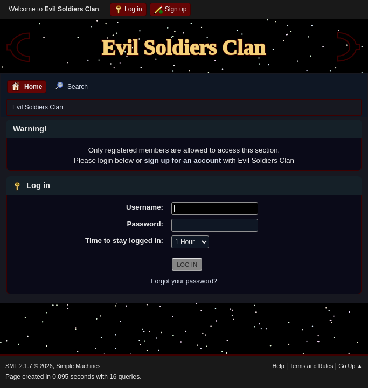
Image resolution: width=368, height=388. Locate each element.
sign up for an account (182, 160)
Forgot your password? (184, 281)
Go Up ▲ (350, 366)
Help (278, 366)
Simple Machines (78, 366)
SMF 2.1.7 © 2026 (29, 366)
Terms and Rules (312, 366)
